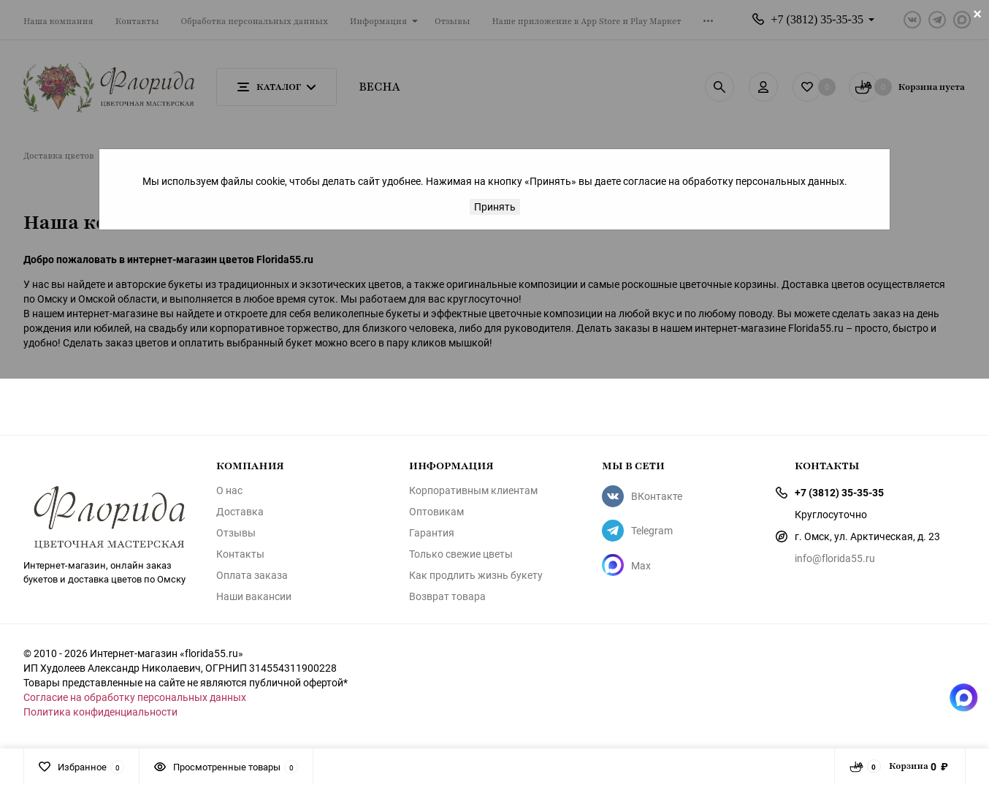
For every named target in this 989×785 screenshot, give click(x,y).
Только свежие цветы (461, 554)
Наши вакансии (253, 596)
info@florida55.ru (835, 558)
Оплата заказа (252, 575)
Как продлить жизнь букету (476, 575)
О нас (229, 490)
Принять (495, 206)
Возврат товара (447, 596)
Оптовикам (436, 512)
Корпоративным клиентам (473, 490)
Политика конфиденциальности (100, 711)
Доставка (240, 512)
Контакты (240, 554)
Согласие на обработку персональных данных (134, 697)
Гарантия (431, 533)
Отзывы (236, 533)
